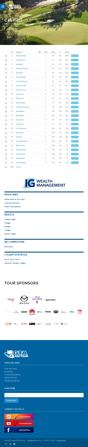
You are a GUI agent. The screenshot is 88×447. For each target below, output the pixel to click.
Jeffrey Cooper (21, 85)
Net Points (8, 247)
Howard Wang (21, 162)
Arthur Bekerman (22, 81)
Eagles (23, 263)
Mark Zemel (20, 115)
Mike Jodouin (20, 145)
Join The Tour (10, 369)
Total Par (8, 263)
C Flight (7, 230)
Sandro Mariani (21, 150)
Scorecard (75, 56)
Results (41, 26)
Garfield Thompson (22, 107)
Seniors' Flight (10, 234)
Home (6, 26)
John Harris (20, 124)
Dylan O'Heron (21, 90)
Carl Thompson (21, 128)
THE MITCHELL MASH (31, 26)
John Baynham (21, 77)
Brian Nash (19, 133)
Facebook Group (11, 381)
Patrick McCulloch (22, 68)
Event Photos (10, 378)
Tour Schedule (19, 26)
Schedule (8, 372)
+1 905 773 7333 (49, 440)
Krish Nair (19, 73)
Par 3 (6, 259)
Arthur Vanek (20, 103)
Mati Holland (20, 158)
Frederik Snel (20, 60)
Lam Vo (18, 167)
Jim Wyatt (19, 64)
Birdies (16, 263)
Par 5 (17, 259)
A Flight (7, 223)
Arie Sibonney (21, 154)
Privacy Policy (61, 440)
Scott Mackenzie (21, 141)
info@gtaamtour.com (34, 440)
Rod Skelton (20, 111)
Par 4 (12, 259)
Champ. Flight (10, 219)
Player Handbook (12, 375)
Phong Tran (20, 98)
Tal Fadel (19, 137)
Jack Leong (20, 94)
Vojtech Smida (21, 56)
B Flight (7, 226)
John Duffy (19, 120)
